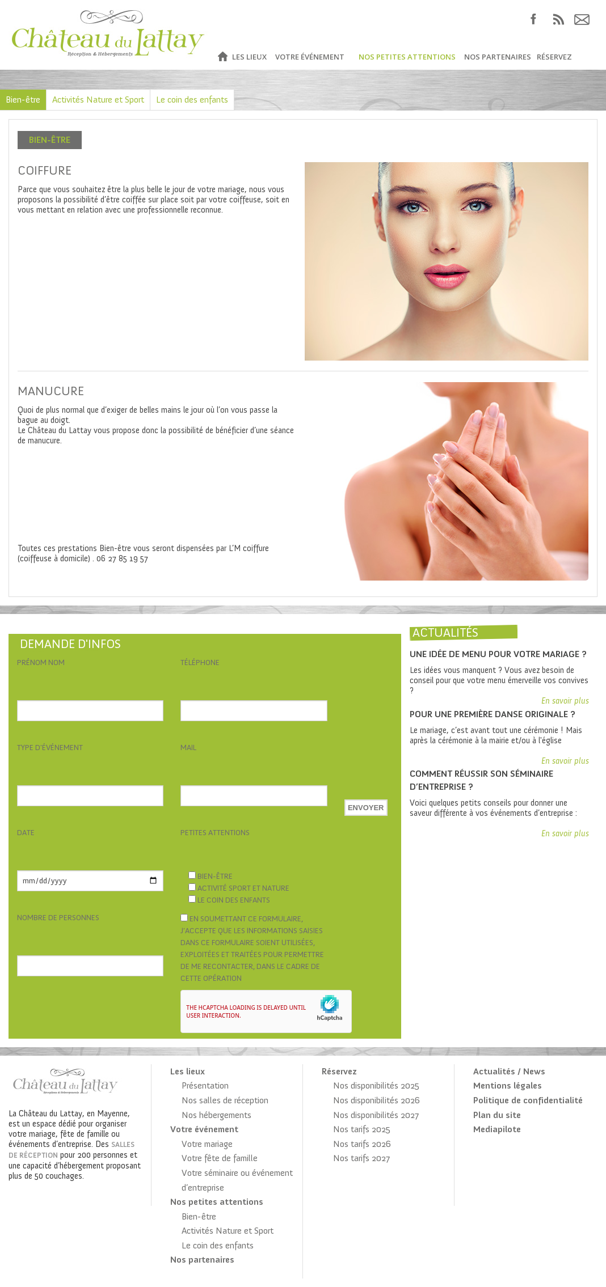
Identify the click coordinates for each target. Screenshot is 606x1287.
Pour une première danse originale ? (492, 714)
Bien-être (23, 99)
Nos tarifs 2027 (361, 1158)
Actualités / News (509, 1071)
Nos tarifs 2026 (362, 1143)
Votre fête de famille (220, 1158)
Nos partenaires (497, 57)
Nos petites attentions (407, 57)
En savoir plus (565, 701)
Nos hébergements (216, 1115)
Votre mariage (207, 1143)
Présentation (205, 1085)
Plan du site (497, 1115)
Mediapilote (497, 1129)
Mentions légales (507, 1085)
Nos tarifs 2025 (361, 1129)
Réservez (554, 57)
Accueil (222, 57)
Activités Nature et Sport (98, 99)
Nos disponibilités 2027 (376, 1115)
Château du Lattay (109, 35)
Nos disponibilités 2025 (376, 1085)
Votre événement (309, 57)
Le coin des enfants (192, 99)
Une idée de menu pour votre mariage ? (498, 654)
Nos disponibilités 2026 (376, 1100)
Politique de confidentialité (528, 1100)
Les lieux (249, 57)
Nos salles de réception (225, 1100)
